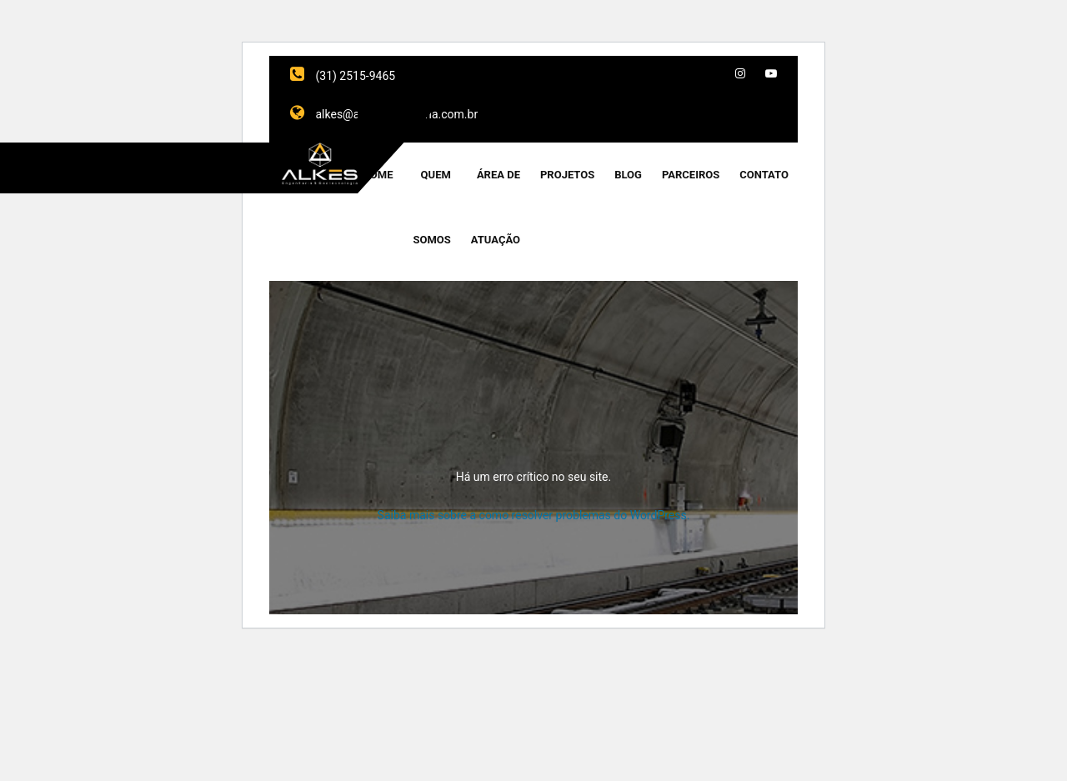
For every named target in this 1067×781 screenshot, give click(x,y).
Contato (764, 174)
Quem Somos (432, 207)
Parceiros (690, 174)
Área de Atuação (495, 207)
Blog (628, 174)
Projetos (567, 174)
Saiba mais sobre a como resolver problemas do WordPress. (534, 515)
